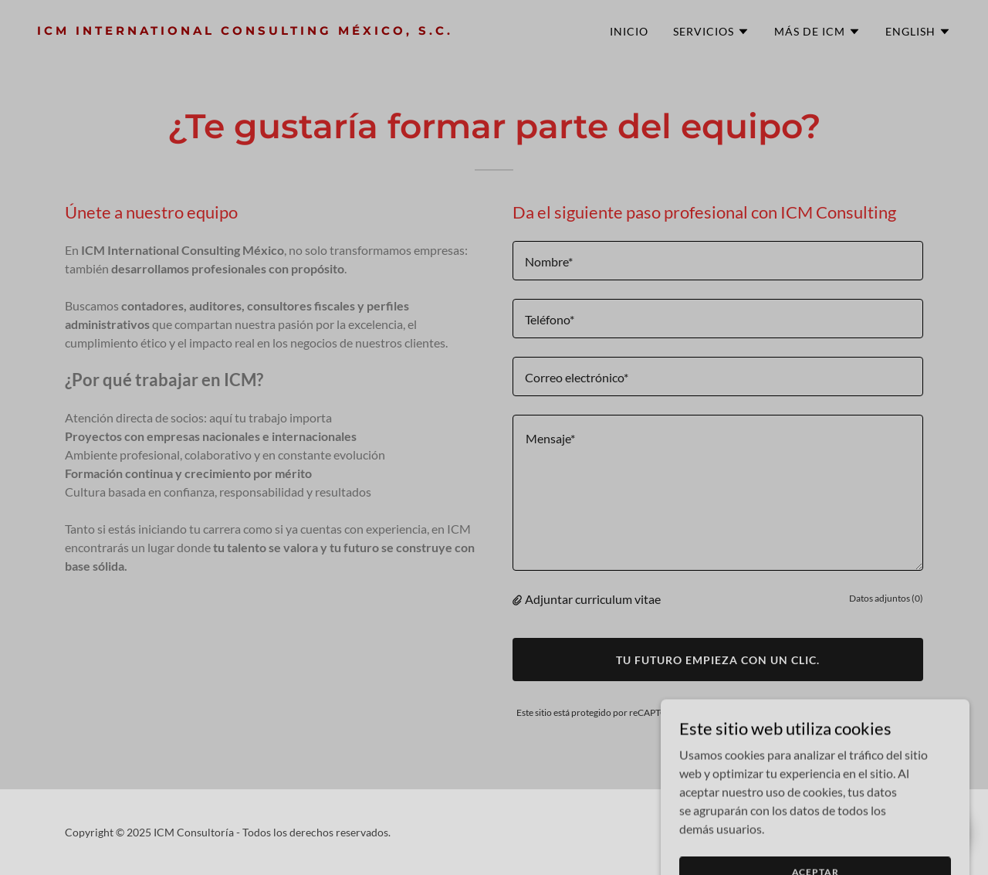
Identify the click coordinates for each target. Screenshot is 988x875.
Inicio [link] (629, 31)
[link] (259, 29)
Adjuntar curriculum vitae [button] (593, 599)
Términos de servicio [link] (878, 712)
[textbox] (718, 260)
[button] (711, 31)
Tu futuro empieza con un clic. (718, 659)
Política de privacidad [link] (773, 712)
